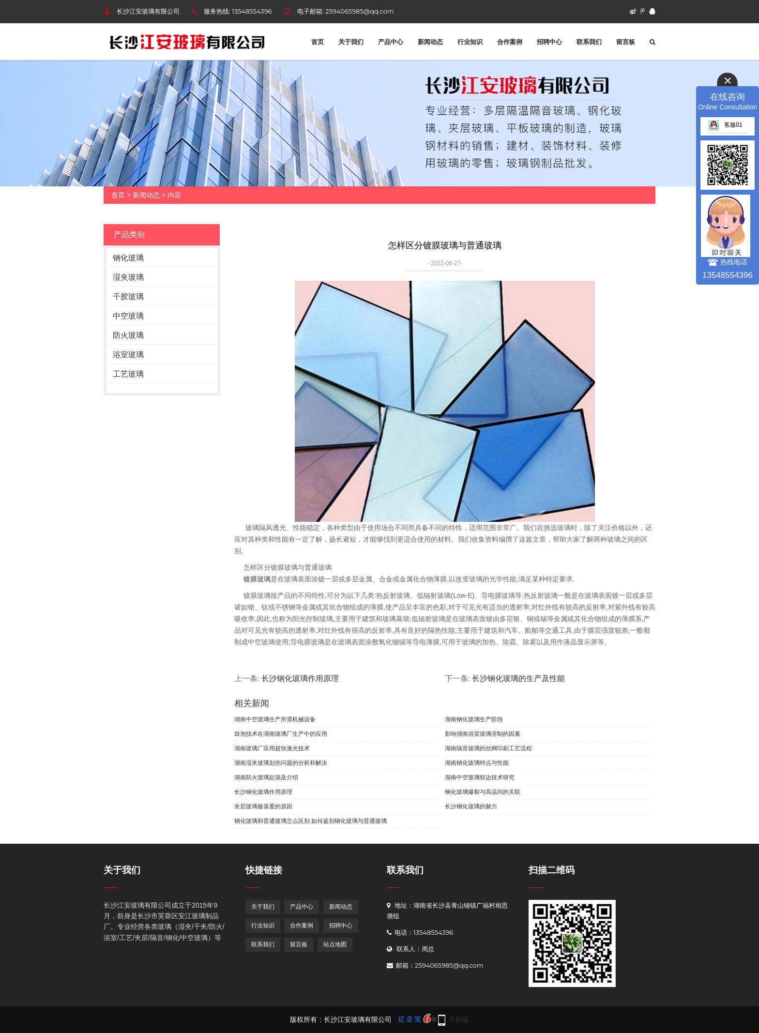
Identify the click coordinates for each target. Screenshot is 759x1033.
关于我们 (351, 42)
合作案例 (509, 42)
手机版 (459, 1019)
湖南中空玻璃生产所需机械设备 (275, 719)
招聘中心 (549, 42)
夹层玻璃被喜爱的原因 (263, 806)
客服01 (725, 125)
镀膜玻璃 (256, 579)
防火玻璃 (128, 335)
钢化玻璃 (128, 258)
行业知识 (470, 42)
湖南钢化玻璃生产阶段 (474, 719)
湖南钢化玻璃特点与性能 (477, 763)
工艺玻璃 (128, 374)
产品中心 (390, 42)
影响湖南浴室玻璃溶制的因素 (482, 733)
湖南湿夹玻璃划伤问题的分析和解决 (280, 763)
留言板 (625, 42)
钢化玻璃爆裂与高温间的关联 (482, 792)
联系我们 (589, 42)
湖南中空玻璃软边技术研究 (480, 777)
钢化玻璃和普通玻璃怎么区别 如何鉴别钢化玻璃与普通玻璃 (310, 821)
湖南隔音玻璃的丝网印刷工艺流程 (488, 748)
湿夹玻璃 (128, 277)
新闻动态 (430, 42)
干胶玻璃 (128, 296)
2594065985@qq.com (359, 11)
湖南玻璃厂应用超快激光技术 (272, 748)
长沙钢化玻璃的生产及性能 (518, 678)
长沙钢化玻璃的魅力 (471, 806)
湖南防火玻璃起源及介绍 (266, 777)
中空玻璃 (128, 316)
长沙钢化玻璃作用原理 (300, 678)
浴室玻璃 (128, 354)
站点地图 (335, 944)
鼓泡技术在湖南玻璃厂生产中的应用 (280, 733)
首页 (317, 42)
